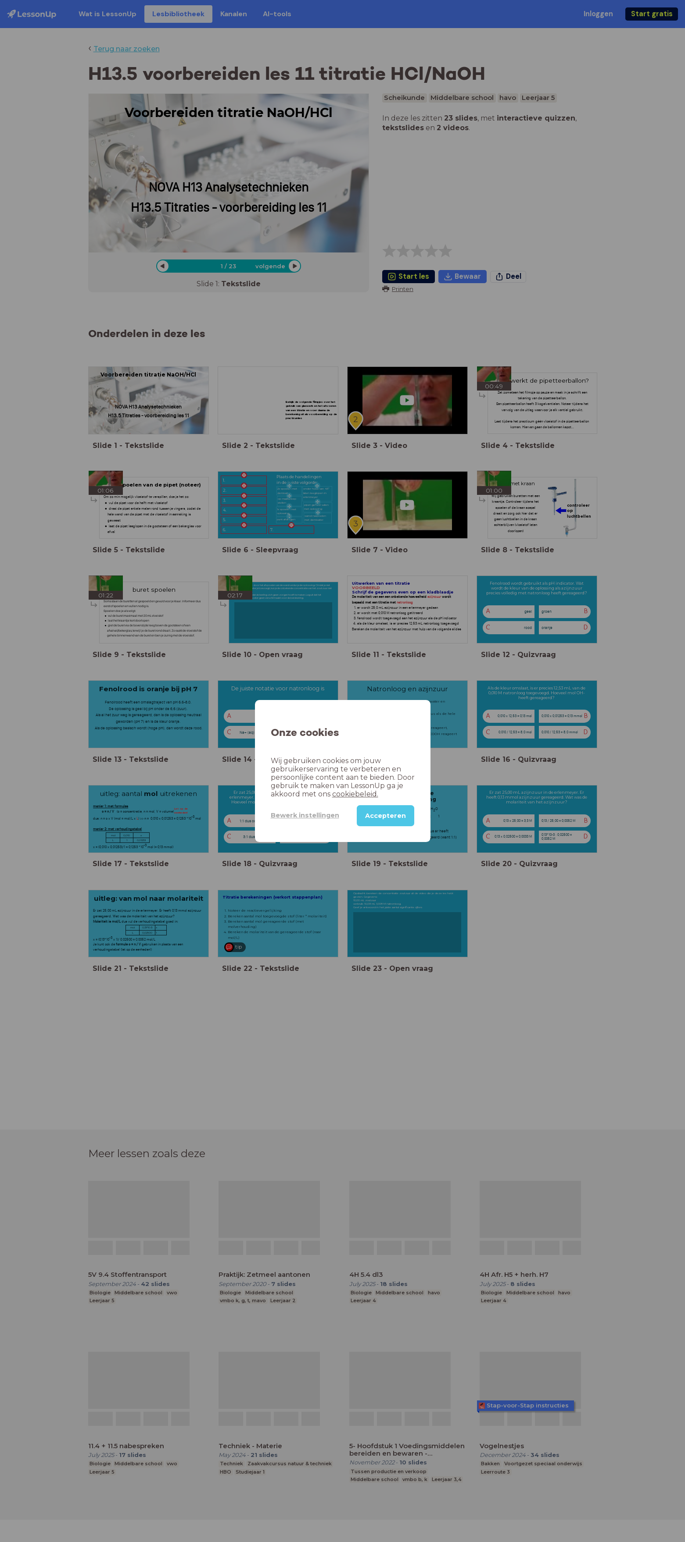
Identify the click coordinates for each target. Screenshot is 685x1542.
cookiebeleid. (355, 794)
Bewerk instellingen (305, 815)
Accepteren (385, 816)
